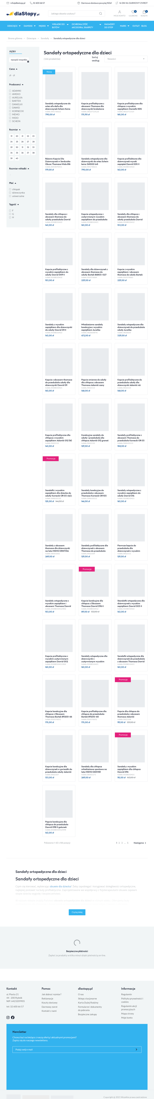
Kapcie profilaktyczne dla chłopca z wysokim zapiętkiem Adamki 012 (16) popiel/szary (58, 439)
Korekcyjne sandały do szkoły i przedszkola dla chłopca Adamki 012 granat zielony (94, 439)
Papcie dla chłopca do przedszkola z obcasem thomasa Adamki (128, 714)
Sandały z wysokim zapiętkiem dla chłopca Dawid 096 (129, 769)
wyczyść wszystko (19, 59)
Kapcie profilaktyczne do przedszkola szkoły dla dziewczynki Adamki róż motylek (129, 383)
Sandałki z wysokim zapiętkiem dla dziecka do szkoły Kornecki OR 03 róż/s (58, 493)
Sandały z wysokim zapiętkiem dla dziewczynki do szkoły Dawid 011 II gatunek (58, 328)
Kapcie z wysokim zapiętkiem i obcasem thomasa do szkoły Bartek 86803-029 (130, 273)
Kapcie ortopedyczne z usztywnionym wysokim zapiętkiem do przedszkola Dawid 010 (94, 218)
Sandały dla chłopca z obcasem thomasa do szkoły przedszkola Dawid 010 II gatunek (57, 218)
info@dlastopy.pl (17, 3)
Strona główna (15, 38)
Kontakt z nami (49, 1010)
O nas (81, 994)
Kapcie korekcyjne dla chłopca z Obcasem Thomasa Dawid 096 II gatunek (92, 604)
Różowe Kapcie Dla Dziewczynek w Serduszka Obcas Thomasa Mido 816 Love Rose (57, 162)
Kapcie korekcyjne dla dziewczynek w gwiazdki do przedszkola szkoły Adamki (58, 769)
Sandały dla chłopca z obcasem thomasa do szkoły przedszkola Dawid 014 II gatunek (130, 218)
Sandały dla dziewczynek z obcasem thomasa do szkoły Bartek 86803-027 (94, 272)
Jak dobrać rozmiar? (51, 994)
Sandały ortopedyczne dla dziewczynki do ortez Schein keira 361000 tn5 (94, 161)
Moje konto (126, 1017)
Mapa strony (127, 1013)
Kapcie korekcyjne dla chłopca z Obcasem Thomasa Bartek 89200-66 (58, 714)
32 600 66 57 (39, 3)
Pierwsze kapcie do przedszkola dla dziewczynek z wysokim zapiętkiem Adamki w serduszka (128, 551)
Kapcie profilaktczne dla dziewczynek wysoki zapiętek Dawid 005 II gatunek (129, 162)
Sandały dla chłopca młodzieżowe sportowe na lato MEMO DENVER (94, 769)
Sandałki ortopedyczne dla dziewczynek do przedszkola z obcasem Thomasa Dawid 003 (131, 660)
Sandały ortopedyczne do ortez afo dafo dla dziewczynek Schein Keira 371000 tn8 (58, 107)
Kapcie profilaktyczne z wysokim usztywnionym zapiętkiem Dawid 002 (56, 659)
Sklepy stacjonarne (87, 998)
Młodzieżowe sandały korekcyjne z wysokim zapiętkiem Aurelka (92, 327)
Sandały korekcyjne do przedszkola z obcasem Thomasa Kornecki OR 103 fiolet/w (94, 494)
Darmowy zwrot (49, 1006)
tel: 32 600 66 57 (15, 1006)
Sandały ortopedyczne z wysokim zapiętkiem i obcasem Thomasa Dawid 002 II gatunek (58, 604)
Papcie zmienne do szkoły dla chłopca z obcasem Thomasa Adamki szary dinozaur (93, 383)
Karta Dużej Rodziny (88, 1002)
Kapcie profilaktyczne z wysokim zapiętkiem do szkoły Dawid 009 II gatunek (56, 273)
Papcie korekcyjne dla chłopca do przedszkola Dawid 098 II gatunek (56, 824)
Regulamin (126, 994)
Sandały (45, 38)
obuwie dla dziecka (60, 886)
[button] (144, 13)
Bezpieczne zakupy (87, 1014)
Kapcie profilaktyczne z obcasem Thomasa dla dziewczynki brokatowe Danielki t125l (92, 107)
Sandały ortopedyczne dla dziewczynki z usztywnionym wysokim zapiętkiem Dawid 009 (94, 660)
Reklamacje (47, 998)
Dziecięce (31, 38)
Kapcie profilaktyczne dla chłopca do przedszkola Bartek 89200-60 (93, 714)
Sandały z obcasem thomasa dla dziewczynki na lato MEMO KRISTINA (57, 548)
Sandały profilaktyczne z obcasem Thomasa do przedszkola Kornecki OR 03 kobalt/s (131, 439)
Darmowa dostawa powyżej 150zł (96, 3)
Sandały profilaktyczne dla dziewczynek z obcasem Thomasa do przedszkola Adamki (94, 549)
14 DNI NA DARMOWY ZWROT (133, 3)
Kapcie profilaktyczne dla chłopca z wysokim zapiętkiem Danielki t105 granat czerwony (130, 107)
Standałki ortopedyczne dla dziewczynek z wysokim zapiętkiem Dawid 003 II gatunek (131, 604)
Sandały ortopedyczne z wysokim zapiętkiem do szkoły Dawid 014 (129, 493)
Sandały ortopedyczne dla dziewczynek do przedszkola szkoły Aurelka (131, 327)
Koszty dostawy (49, 1002)
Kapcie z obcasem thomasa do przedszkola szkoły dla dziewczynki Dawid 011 (58, 382)
